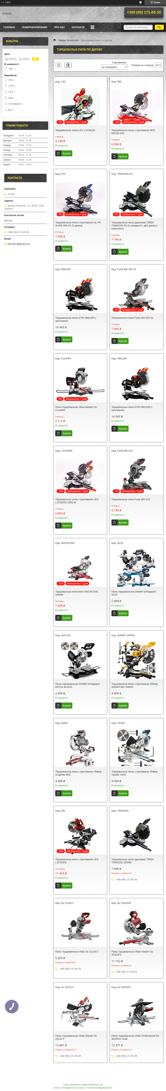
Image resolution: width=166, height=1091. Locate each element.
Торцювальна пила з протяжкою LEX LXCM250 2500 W (76, 501)
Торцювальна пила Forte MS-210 (130, 499)
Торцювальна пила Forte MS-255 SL (132, 317)
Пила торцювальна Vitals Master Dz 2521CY (76, 1037)
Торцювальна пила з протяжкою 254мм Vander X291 (134, 773)
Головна (9, 27)
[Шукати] (159, 27)
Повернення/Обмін (34, 27)
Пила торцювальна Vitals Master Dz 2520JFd (132, 953)
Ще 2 (10, 110)
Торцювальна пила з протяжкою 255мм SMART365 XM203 (134, 685)
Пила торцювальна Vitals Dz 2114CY (76, 951)
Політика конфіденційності (99, 1088)
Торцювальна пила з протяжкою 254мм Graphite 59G (78, 773)
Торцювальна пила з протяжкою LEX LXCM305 (76, 861)
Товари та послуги (68, 40)
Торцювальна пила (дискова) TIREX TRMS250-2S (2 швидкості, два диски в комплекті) (134, 225)
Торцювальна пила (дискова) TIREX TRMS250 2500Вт (132, 861)
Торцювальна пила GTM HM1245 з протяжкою (75, 319)
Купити (67, 153)
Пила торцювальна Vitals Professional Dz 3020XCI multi (135, 1037)
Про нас (59, 27)
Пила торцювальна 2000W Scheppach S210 (133, 593)
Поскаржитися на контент (73, 1088)
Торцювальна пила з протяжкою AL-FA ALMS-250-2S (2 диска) (78, 224)
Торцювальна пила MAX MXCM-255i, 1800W (77, 593)
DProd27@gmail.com (19, 244)
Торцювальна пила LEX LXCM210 (75, 130)
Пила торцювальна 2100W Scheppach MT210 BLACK (77, 685)
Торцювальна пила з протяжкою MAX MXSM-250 (133, 132)
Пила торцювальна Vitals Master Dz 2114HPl (76, 408)
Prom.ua (99, 1085)
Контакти (78, 27)
